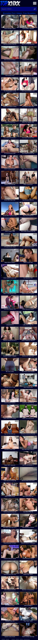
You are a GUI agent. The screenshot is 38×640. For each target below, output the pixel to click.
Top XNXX (10, 3)
